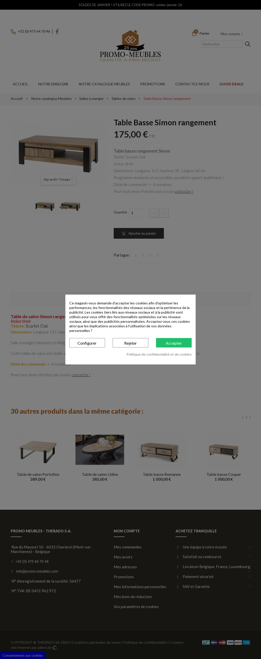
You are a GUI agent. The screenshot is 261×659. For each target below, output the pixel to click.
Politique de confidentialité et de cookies (159, 354)
